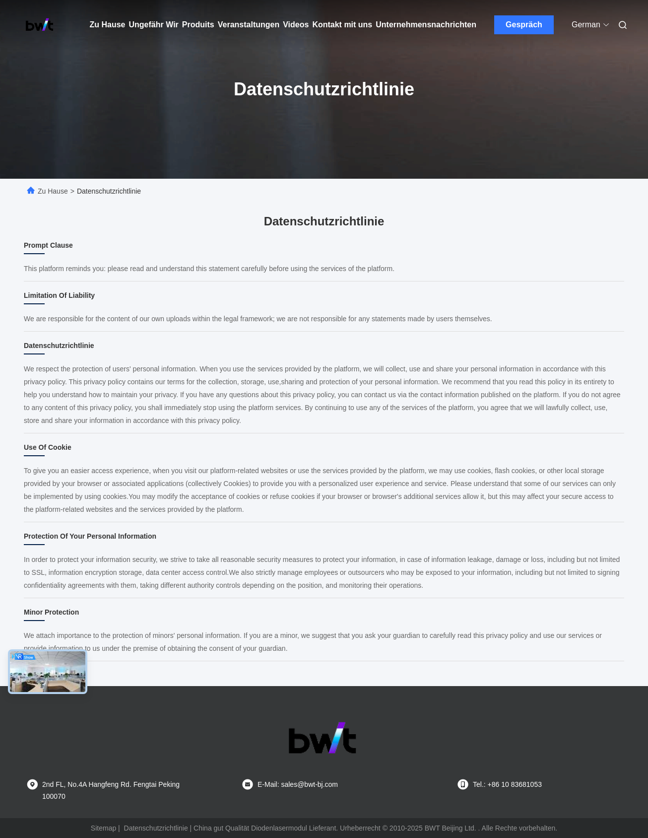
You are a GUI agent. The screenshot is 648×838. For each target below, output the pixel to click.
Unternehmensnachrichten (426, 24)
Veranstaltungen (248, 24)
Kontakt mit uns (342, 24)
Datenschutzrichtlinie (156, 828)
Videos (296, 24)
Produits (198, 24)
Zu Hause (108, 24)
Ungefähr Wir (154, 24)
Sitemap (103, 828)
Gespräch (524, 24)
